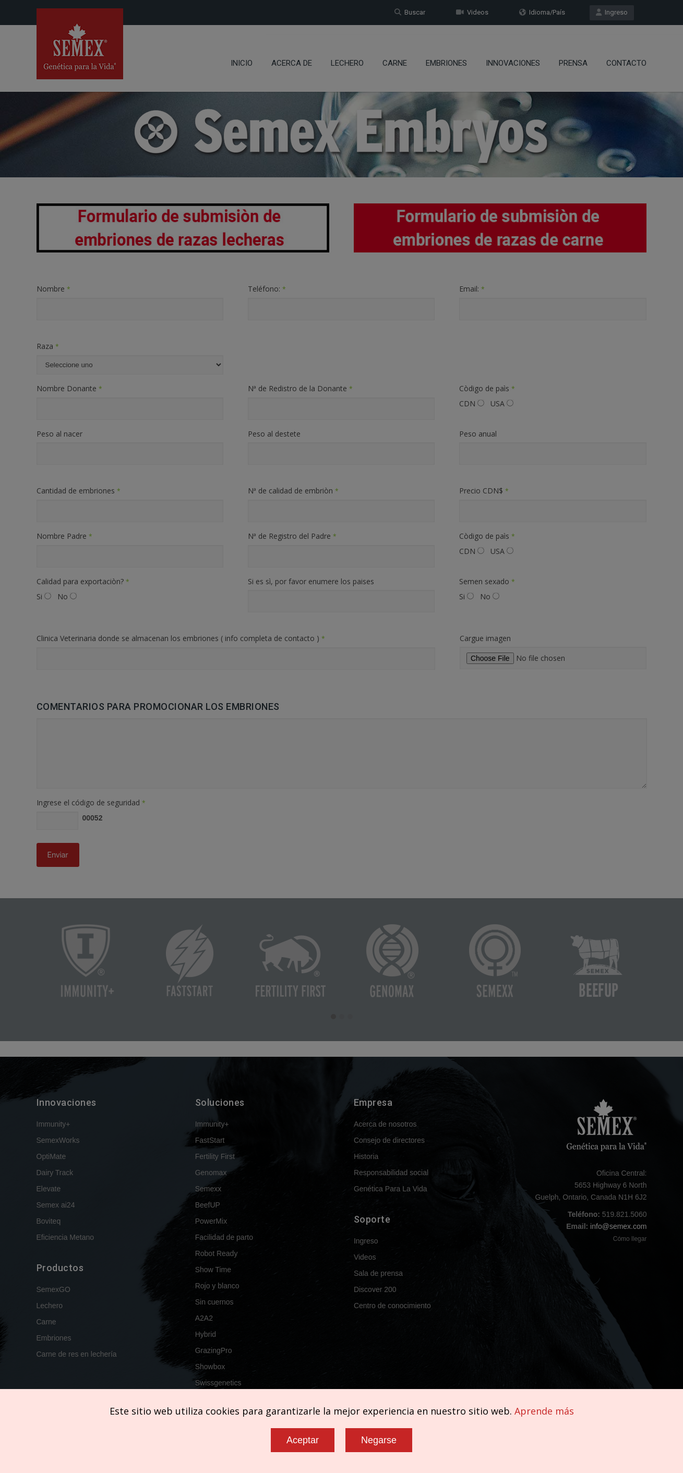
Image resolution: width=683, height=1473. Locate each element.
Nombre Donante (69, 388)
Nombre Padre (64, 536)
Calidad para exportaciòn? (83, 581)
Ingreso (612, 12)
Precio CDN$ (484, 491)
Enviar (57, 855)
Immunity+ (53, 1124)
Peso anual (478, 434)
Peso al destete (274, 434)
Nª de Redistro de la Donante (300, 388)
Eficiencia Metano (65, 1237)
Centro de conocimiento (392, 1305)
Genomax (211, 1172)
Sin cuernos (214, 1302)
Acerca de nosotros (385, 1124)
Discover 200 (375, 1289)
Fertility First (215, 1156)
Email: (472, 289)
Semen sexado (487, 581)
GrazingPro (213, 1350)
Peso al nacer (59, 434)
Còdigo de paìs (487, 388)
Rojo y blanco (217, 1286)
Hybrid (205, 1334)
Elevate (49, 1189)
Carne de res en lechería (77, 1354)
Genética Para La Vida (390, 1189)
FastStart (210, 1140)
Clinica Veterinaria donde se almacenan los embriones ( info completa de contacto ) (181, 638)
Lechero (347, 54)
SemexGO (53, 1289)
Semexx (208, 1189)
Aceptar (302, 1440)
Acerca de (291, 54)
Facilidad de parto (224, 1237)
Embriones (446, 54)
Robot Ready (216, 1253)
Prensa (573, 54)
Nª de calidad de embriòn (293, 491)
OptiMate (51, 1156)
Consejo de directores (389, 1140)
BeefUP (207, 1205)
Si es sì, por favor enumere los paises (311, 581)
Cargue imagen (485, 638)
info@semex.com (618, 1226)
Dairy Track (55, 1172)
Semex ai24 (56, 1205)
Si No (57, 596)
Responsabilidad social (391, 1172)
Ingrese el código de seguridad (91, 802)
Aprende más (544, 1411)
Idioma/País (542, 12)
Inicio (242, 54)
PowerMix (211, 1221)
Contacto (626, 54)
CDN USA (486, 403)
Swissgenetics (218, 1383)
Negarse (379, 1440)
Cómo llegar (630, 1238)
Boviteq (49, 1221)
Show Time (213, 1269)
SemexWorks (58, 1140)
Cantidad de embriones (79, 491)
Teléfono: (267, 289)
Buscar (409, 12)
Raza (48, 346)
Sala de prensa (378, 1273)
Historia (366, 1156)
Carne (394, 54)
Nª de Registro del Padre (292, 536)
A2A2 (204, 1318)
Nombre (53, 289)
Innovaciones (513, 54)
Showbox (210, 1366)
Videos (472, 12)
